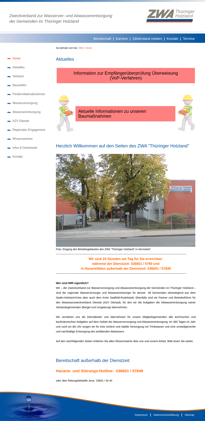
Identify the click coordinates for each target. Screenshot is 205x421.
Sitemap (189, 414)
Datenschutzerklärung (166, 414)
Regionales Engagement (26, 129)
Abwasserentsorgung (23, 112)
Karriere (122, 39)
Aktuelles (16, 67)
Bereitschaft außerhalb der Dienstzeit (93, 360)
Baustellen (16, 85)
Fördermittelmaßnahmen (26, 94)
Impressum (141, 414)
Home (13, 58)
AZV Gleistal (18, 120)
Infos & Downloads (22, 147)
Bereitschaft (102, 39)
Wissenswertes (20, 138)
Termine (189, 39)
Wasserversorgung (22, 103)
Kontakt (172, 39)
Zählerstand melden (147, 39)
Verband (15, 76)
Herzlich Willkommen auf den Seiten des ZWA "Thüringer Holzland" (122, 145)
